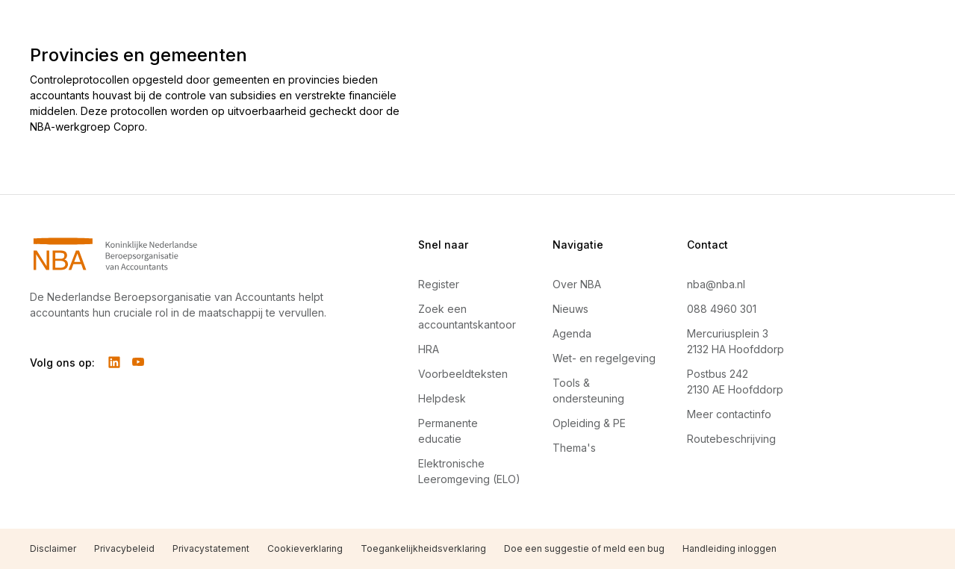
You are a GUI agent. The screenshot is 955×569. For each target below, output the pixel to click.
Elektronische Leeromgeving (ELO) (469, 471)
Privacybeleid (124, 548)
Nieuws (570, 308)
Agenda (572, 333)
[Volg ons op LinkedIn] (114, 362)
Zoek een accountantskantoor (467, 316)
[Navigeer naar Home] (188, 254)
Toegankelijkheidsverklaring (423, 548)
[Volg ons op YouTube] (138, 362)
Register (438, 284)
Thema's (574, 447)
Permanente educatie (448, 431)
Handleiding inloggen (729, 548)
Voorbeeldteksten (463, 373)
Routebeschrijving (731, 438)
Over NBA (577, 284)
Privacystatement (210, 548)
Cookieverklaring (305, 548)
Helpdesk (442, 398)
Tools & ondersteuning (588, 390)
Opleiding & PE (589, 423)
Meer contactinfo (729, 414)
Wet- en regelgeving (604, 358)
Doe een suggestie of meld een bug (584, 548)
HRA (428, 349)
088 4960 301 (721, 308)
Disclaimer (53, 548)
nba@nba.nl (716, 284)
